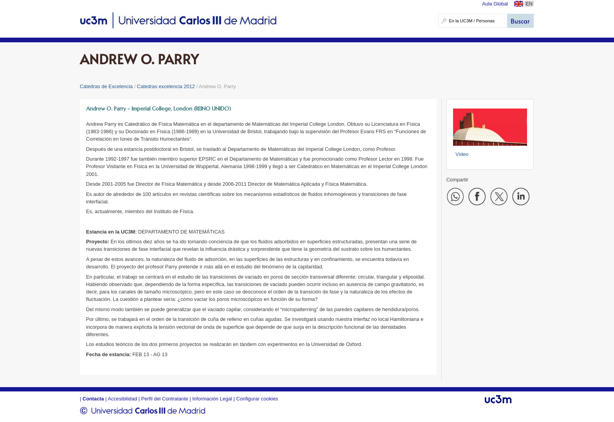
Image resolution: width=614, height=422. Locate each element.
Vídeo (461, 154)
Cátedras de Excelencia (106, 86)
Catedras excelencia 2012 (166, 86)
